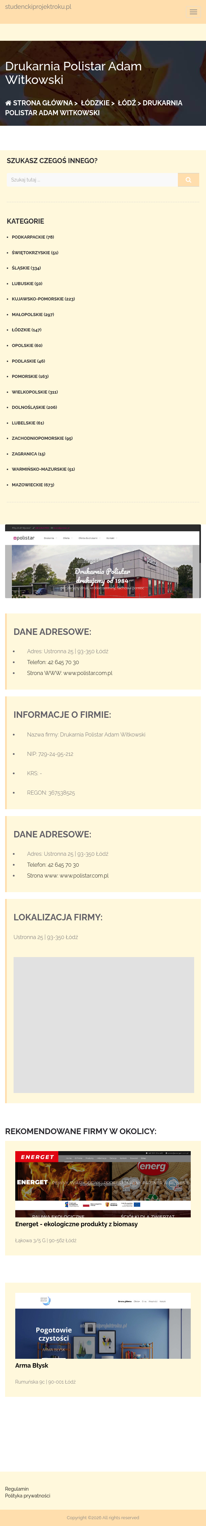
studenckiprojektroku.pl (38, 6)
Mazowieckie (33, 484)
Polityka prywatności (27, 1495)
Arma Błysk (31, 1365)
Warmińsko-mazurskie (43, 469)
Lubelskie (28, 423)
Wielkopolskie (35, 392)
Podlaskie (28, 361)
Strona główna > (41, 103)
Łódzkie (26, 329)
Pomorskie (30, 376)
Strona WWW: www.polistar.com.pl (69, 673)
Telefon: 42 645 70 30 (53, 662)
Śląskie (26, 268)
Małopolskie (33, 314)
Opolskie (27, 345)
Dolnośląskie (34, 407)
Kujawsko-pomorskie (43, 298)
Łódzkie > (97, 103)
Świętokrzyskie (35, 252)
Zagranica (28, 453)
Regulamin (17, 1489)
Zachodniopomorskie (42, 438)
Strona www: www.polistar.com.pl (68, 875)
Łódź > (128, 103)
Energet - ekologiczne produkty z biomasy (76, 1224)
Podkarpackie (33, 237)
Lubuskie (27, 283)
